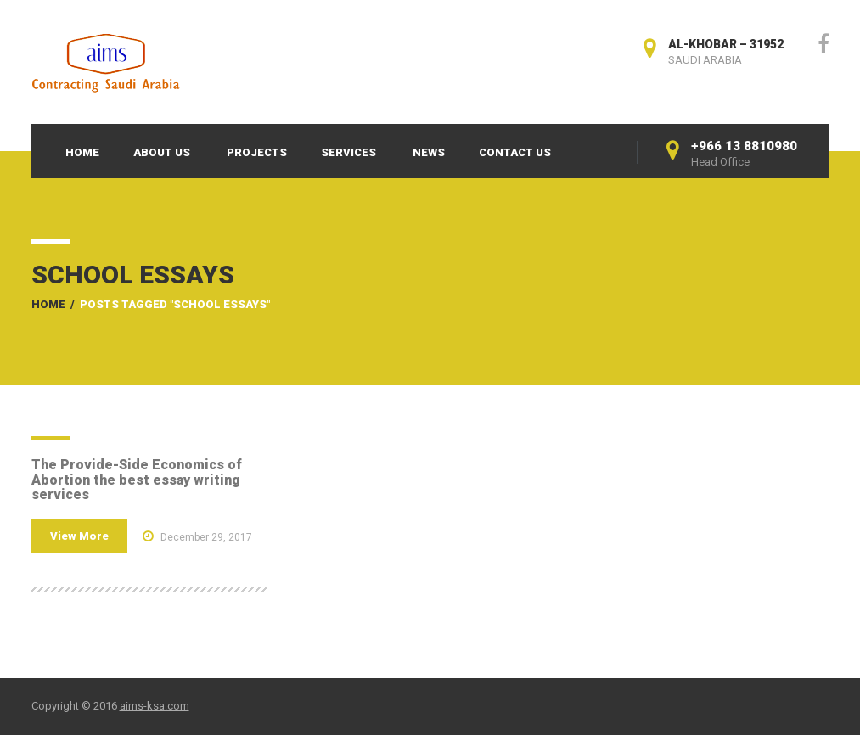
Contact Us (515, 152)
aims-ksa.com (154, 705)
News (429, 152)
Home (82, 152)
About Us (161, 152)
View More (79, 536)
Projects (257, 152)
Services (348, 152)
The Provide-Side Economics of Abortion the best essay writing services (136, 479)
